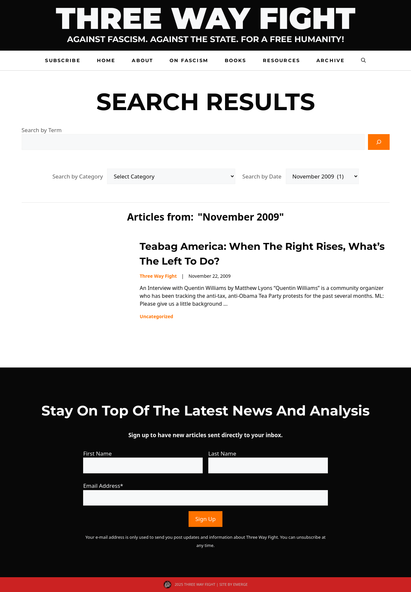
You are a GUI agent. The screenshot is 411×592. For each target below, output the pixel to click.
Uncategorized (156, 316)
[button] (363, 60)
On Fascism (189, 60)
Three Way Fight (205, 18)
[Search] (379, 142)
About (142, 60)
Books (235, 60)
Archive (330, 60)
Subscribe (62, 60)
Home (106, 60)
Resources (281, 60)
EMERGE (240, 584)
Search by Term (42, 130)
